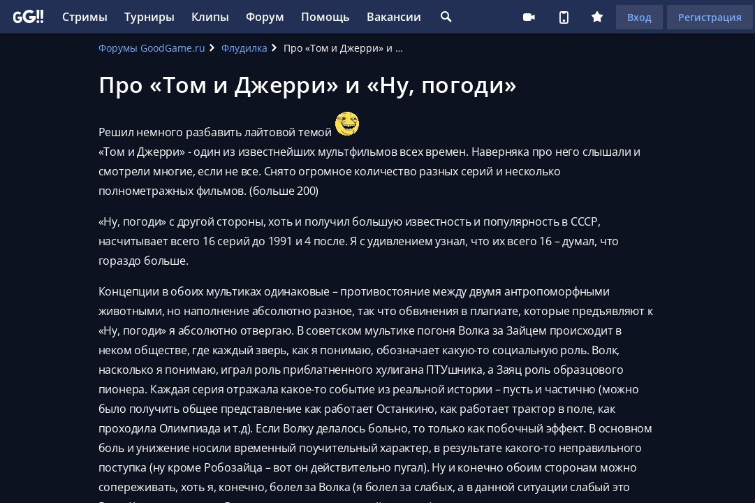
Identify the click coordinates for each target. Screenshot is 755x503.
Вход (639, 17)
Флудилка (244, 47)
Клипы (210, 16)
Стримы (85, 16)
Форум (265, 16)
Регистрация (710, 17)
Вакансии (394, 16)
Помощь (325, 16)
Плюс (597, 16)
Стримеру (528, 16)
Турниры (149, 16)
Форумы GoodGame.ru (151, 47)
